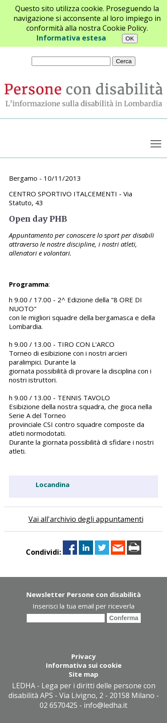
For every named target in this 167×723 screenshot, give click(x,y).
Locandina (52, 484)
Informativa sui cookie (84, 665)
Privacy (83, 656)
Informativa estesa (71, 38)
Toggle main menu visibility (157, 142)
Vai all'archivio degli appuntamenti (86, 519)
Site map (83, 674)
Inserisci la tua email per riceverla (83, 605)
